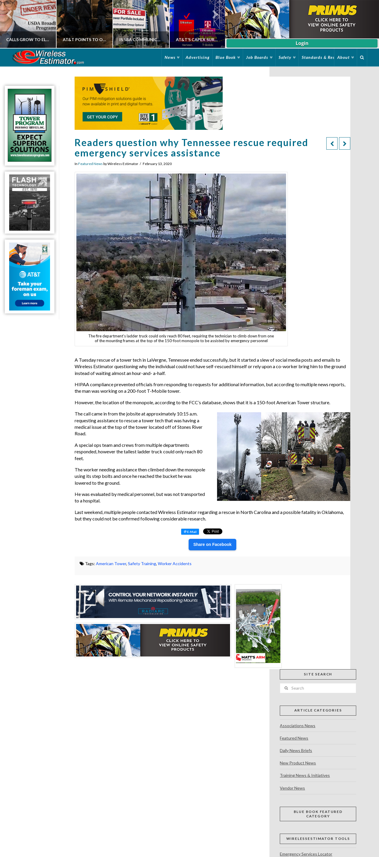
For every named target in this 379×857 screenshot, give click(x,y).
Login (302, 43)
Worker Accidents (175, 563)
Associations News (297, 725)
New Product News (298, 762)
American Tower (111, 563)
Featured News (90, 163)
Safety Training (142, 563)
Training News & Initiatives (305, 775)
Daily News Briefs (296, 750)
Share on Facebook (212, 544)
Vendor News (292, 787)
